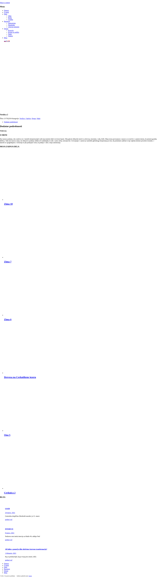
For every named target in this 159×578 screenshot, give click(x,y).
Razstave (7, 21)
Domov (6, 10)
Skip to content (5, 3)
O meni (6, 12)
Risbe (10, 18)
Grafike (10, 19)
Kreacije (11, 30)
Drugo (6, 29)
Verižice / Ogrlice (25, 118)
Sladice (10, 36)
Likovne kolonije (13, 27)
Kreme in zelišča (13, 32)
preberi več (8, 519)
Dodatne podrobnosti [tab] (11, 122)
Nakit (10, 34)
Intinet (30, 576)
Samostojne (12, 23)
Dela (5, 14)
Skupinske (11, 25)
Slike (9, 16)
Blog (5, 38)
